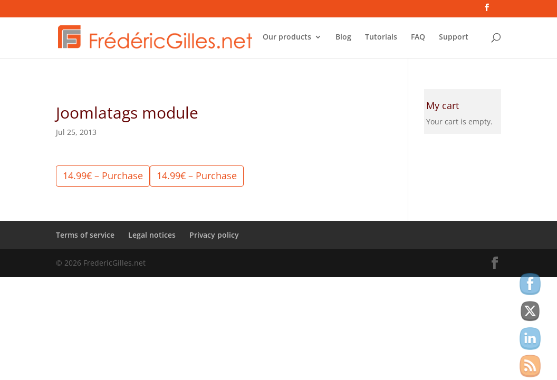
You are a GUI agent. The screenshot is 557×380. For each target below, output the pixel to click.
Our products (287, 37)
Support (453, 37)
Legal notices (152, 235)
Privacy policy (214, 235)
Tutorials (381, 37)
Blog (343, 37)
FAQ (418, 37)
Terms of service (85, 235)
